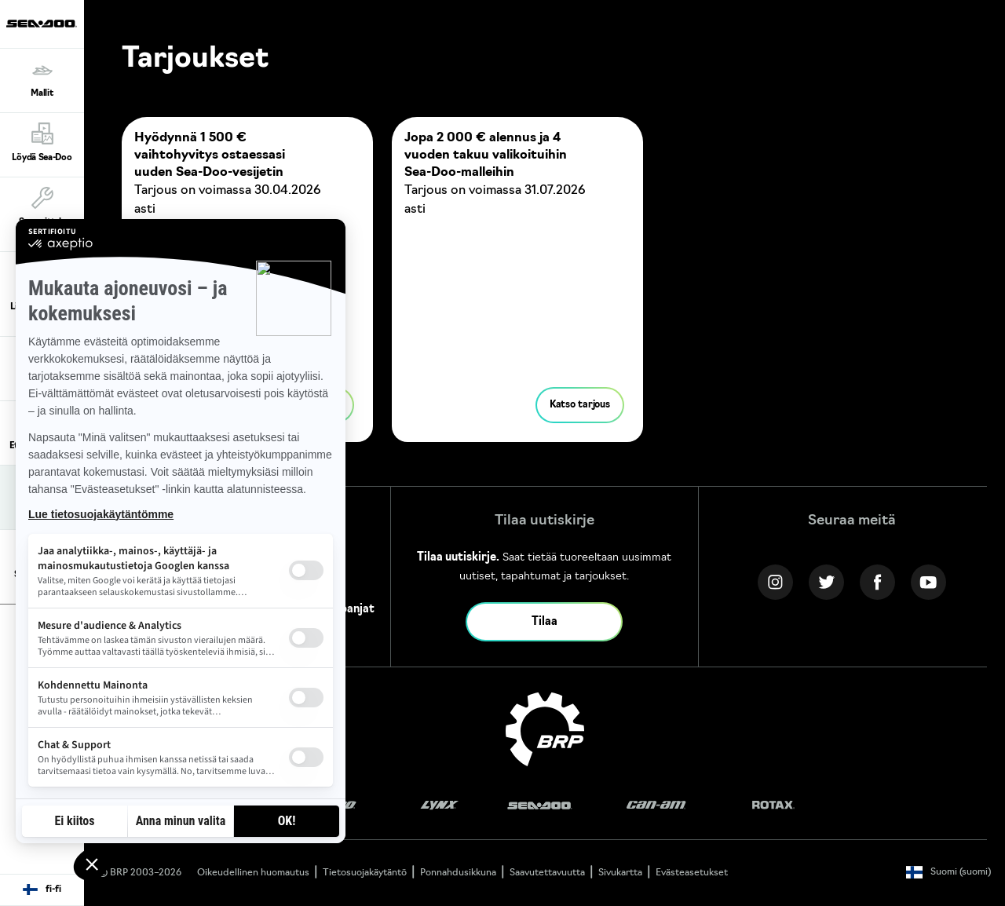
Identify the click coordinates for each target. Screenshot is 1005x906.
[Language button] (42, 890)
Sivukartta (620, 873)
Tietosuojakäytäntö (365, 873)
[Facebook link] (877, 582)
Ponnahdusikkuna (458, 873)
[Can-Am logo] (656, 806)
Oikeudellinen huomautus (253, 873)
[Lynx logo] (439, 806)
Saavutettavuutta (547, 873)
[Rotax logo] (773, 806)
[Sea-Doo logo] (41, 24)
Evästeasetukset (692, 873)
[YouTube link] (928, 582)
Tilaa (544, 622)
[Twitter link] (826, 582)
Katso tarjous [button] (580, 405)
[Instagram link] (775, 582)
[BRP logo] (545, 729)
